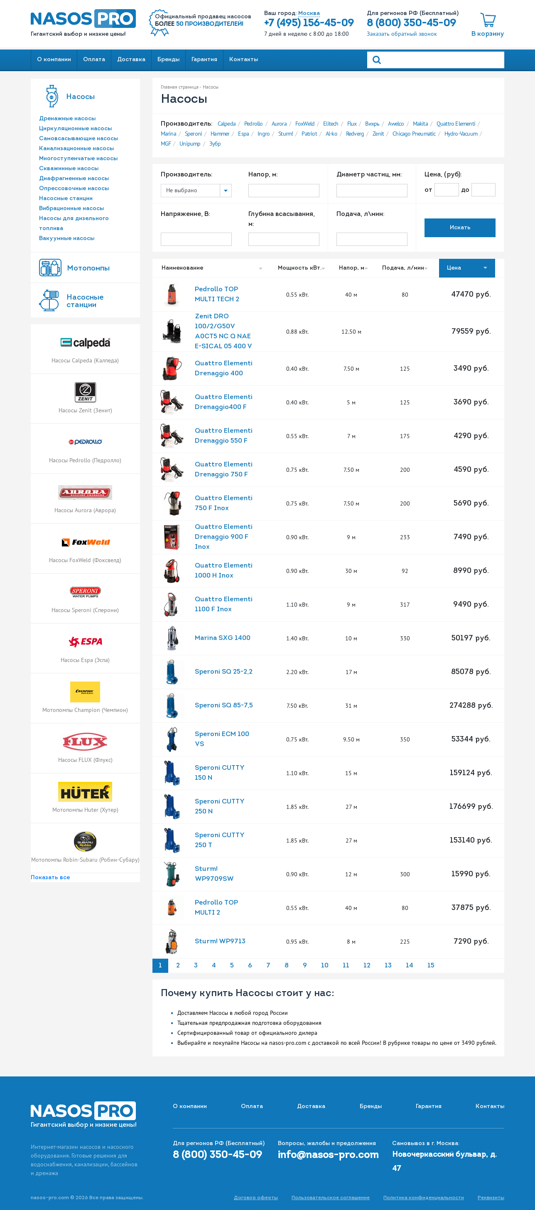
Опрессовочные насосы (74, 189)
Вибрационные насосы (71, 209)
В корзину (487, 34)
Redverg (355, 133)
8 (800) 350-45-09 (411, 24)
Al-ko (331, 133)
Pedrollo (253, 123)
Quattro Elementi (456, 123)
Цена (467, 268)
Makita (420, 123)
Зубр (215, 143)
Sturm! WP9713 (220, 941)
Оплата (94, 60)
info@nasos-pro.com (328, 1155)
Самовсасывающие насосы (78, 139)
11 (346, 965)
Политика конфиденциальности (423, 1197)
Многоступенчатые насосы (78, 159)
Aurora (279, 123)
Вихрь (372, 123)
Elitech (330, 123)
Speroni (193, 133)
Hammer (220, 133)
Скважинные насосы (68, 169)
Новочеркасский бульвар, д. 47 (444, 1162)
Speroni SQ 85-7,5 (224, 705)
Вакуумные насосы (66, 239)
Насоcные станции (84, 301)
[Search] (435, 60)
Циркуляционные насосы (75, 129)
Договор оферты (256, 1197)
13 (388, 965)
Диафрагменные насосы (74, 179)
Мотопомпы (88, 269)
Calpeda (227, 123)
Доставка (131, 60)
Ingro (264, 133)
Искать (460, 228)
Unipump (189, 143)
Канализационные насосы (76, 149)
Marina (168, 133)
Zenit (378, 133)
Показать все (50, 878)
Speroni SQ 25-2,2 (224, 672)
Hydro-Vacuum (460, 133)
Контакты (243, 60)
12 (367, 965)
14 (409, 965)
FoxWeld (304, 123)
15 (430, 965)
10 (325, 965)
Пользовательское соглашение (331, 1197)
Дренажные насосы (67, 119)
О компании (54, 60)
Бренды (168, 60)
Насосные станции (66, 199)
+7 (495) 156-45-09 (309, 24)
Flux (352, 123)
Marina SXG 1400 (222, 638)
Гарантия (204, 60)
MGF (166, 143)
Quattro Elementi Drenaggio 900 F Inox (224, 537)
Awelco (396, 123)
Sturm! (285, 133)
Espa (243, 133)
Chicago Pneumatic (414, 133)
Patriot (309, 133)
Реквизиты (491, 1197)
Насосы (80, 97)
